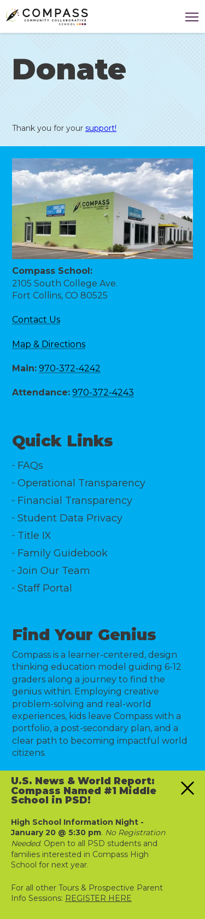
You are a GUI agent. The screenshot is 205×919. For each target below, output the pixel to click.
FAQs (30, 465)
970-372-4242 (70, 368)
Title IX (34, 536)
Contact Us (36, 319)
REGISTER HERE (98, 898)
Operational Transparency (81, 483)
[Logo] (47, 17)
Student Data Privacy (69, 518)
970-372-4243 (103, 392)
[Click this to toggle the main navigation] (192, 17)
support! (100, 128)
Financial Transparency (74, 501)
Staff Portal (44, 588)
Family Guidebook (62, 553)
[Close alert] (187, 788)
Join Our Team (53, 571)
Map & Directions (48, 344)
